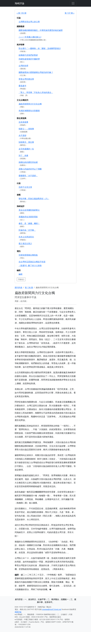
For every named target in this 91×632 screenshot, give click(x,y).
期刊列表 (18, 287)
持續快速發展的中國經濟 (29, 59)
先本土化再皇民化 (26, 236)
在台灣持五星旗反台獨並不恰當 (32, 261)
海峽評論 (19, 3)
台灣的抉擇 (23, 65)
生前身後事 (23, 122)
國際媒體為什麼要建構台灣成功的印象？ (36, 72)
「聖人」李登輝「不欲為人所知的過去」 (36, 92)
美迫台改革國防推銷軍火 (29, 210)
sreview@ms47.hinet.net (51, 609)
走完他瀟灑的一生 (26, 149)
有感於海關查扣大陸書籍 (29, 110)
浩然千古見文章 (25, 187)
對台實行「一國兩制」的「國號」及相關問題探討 (40, 48)
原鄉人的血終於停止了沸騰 (30, 169)
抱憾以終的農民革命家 (28, 162)
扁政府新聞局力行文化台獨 (30, 104)
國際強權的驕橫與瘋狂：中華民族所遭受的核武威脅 (41, 30)
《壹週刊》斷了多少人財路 (30, 265)
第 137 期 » (69, 13)
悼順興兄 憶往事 (26, 142)
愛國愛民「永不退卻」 (28, 175)
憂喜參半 (22, 85)
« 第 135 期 (21, 13)
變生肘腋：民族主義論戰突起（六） (34, 198)
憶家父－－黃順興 (26, 128)
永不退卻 (22, 135)
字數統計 (21, 279)
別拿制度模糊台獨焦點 (28, 255)
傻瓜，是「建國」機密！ (29, 223)
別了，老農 (23, 155)
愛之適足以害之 (25, 243)
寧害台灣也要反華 (26, 79)
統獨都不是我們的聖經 (28, 55)
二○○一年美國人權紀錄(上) (30, 37)
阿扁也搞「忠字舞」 (27, 230)
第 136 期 (29, 287)
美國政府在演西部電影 (28, 216)
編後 (20, 274)
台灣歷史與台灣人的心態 (29, 21)
